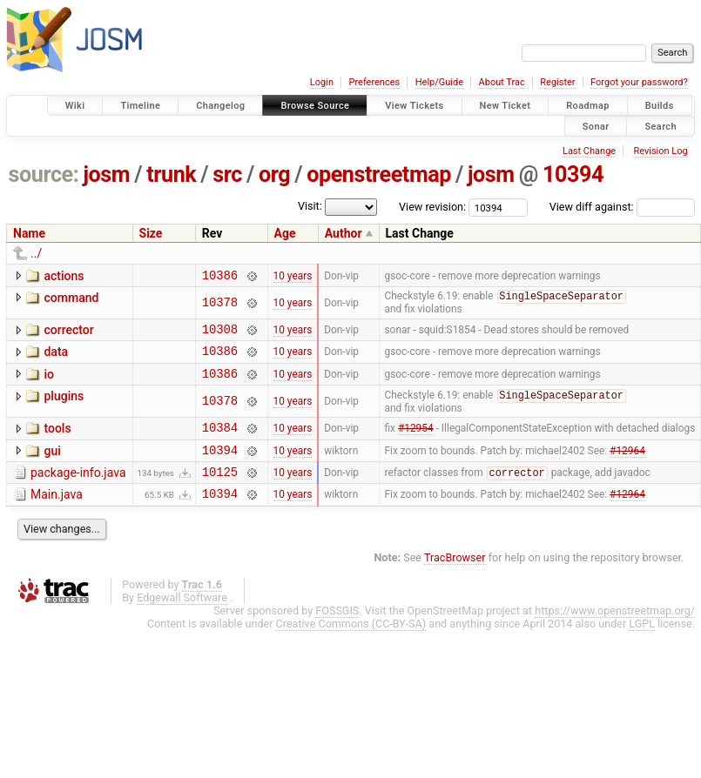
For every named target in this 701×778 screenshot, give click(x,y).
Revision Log (660, 151)
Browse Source (314, 105)
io (49, 383)
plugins (64, 407)
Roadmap (588, 105)
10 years (293, 277)
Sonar (596, 125)
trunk (171, 174)
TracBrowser (455, 580)
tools (57, 440)
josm (106, 174)
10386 (220, 277)
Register (557, 82)
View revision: (432, 206)
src (227, 174)
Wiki (75, 105)
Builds (659, 105)
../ (36, 253)
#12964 (627, 466)
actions (64, 276)
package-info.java (78, 490)
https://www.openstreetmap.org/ (615, 633)
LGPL (642, 646)
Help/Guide (439, 82)
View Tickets (414, 105)
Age (285, 233)
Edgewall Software (182, 620)
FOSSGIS (337, 633)
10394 (573, 174)
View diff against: (622, 206)
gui (52, 466)
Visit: (310, 205)
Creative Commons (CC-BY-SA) (351, 646)
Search (660, 125)
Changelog (220, 105)
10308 (220, 334)
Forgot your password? (639, 82)
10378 (220, 306)
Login (322, 82)
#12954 (416, 442)
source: (44, 174)
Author (343, 233)
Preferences (374, 82)
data (56, 358)
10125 (220, 491)
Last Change (589, 151)
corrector (68, 333)
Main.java (56, 514)
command (71, 300)
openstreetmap (379, 174)
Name (29, 233)
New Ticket (505, 105)
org (274, 174)
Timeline (140, 105)
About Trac (502, 82)
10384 (220, 441)
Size (151, 233)
